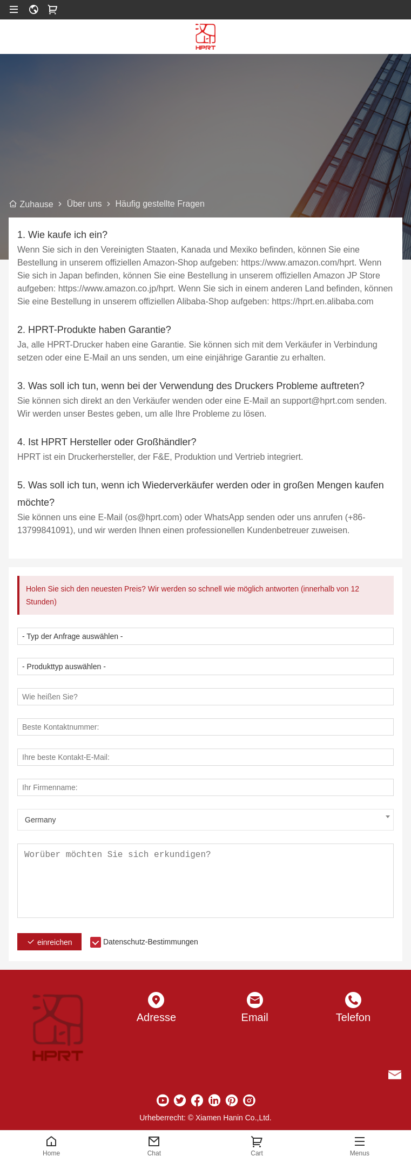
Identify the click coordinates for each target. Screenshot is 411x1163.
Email (254, 1017)
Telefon (353, 1017)
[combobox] (205, 820)
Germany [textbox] (40, 819)
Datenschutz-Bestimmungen (150, 941)
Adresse (156, 1017)
